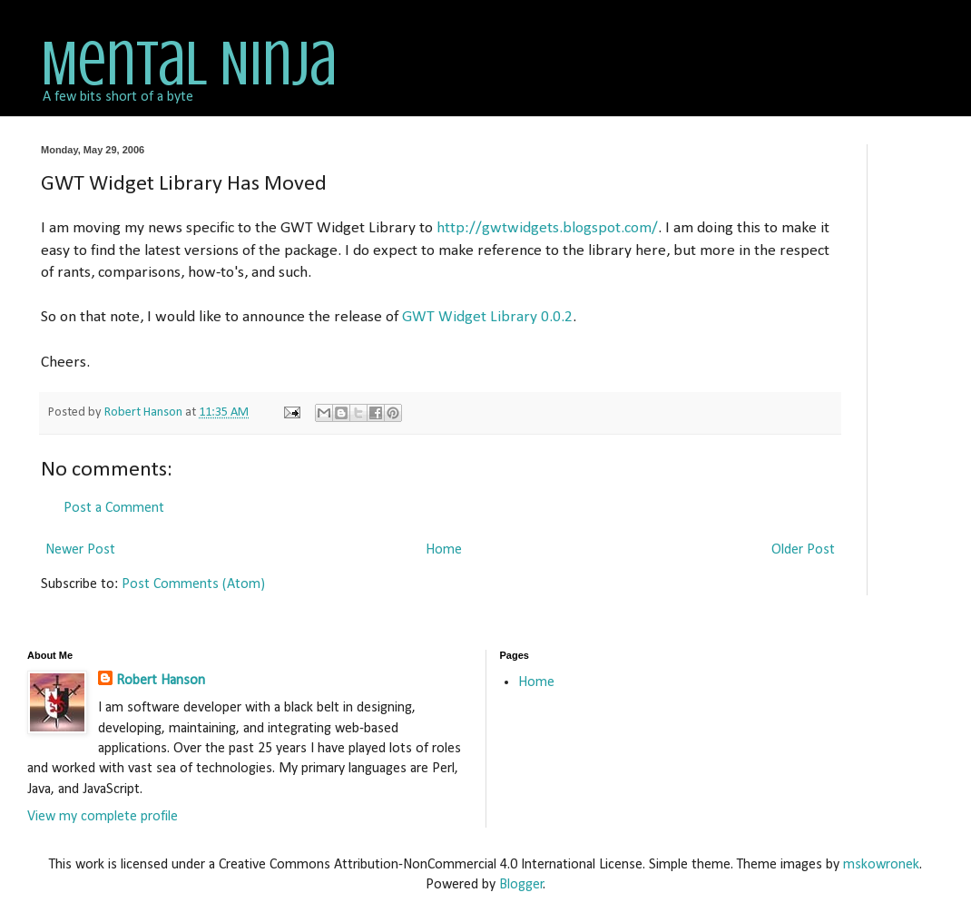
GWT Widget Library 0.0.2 (487, 317)
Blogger (521, 885)
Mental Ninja (189, 64)
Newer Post (80, 550)
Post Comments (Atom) (193, 584)
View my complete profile (102, 816)
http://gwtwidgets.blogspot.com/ (547, 228)
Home (444, 550)
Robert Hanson (160, 680)
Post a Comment (114, 508)
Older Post (803, 550)
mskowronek (881, 865)
